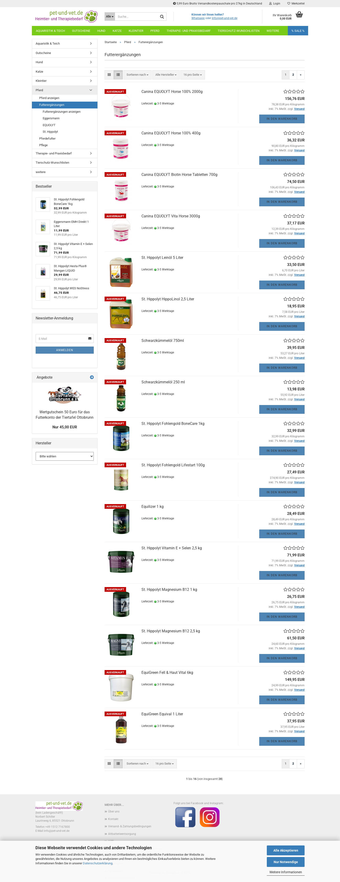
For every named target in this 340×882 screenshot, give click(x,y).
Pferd (155, 31)
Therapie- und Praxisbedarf (189, 31)
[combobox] (137, 74)
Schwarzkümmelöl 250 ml (163, 382)
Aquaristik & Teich (50, 31)
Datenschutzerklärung (97, 863)
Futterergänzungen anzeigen (62, 111)
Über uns (113, 811)
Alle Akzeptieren (285, 850)
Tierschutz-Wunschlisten (238, 31)
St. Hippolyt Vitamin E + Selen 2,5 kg (171, 548)
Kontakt (113, 819)
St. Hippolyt (50, 131)
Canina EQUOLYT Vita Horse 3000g (170, 216)
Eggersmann (51, 118)
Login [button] (274, 3)
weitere (273, 31)
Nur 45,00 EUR (64, 427)
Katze (117, 31)
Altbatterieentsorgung (122, 834)
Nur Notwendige (286, 862)
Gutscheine (81, 31)
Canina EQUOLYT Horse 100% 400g (170, 133)
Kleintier (136, 31)
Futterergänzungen (51, 105)
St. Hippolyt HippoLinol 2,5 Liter (167, 299)
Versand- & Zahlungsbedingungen (129, 826)
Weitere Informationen (285, 872)
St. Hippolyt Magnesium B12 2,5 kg (170, 631)
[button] (109, 74)
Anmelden (64, 350)
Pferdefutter (47, 138)
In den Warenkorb (282, 118)
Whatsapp (198, 18)
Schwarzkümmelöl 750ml (162, 340)
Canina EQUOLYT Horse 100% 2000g (172, 91)
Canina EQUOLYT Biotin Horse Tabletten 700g (179, 174)
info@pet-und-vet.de (224, 18)
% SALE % (298, 31)
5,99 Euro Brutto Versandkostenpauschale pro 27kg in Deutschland (217, 3)
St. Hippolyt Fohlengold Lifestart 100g (173, 465)
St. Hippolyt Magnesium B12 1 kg (169, 589)
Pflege (43, 145)
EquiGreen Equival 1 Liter (162, 714)
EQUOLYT (49, 125)
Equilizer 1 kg (152, 506)
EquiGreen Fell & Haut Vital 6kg (167, 672)
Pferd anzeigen (49, 98)
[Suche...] (110, 16)
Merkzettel (296, 3)
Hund (101, 31)
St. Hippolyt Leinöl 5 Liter (162, 257)
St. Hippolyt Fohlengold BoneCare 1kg (172, 423)
